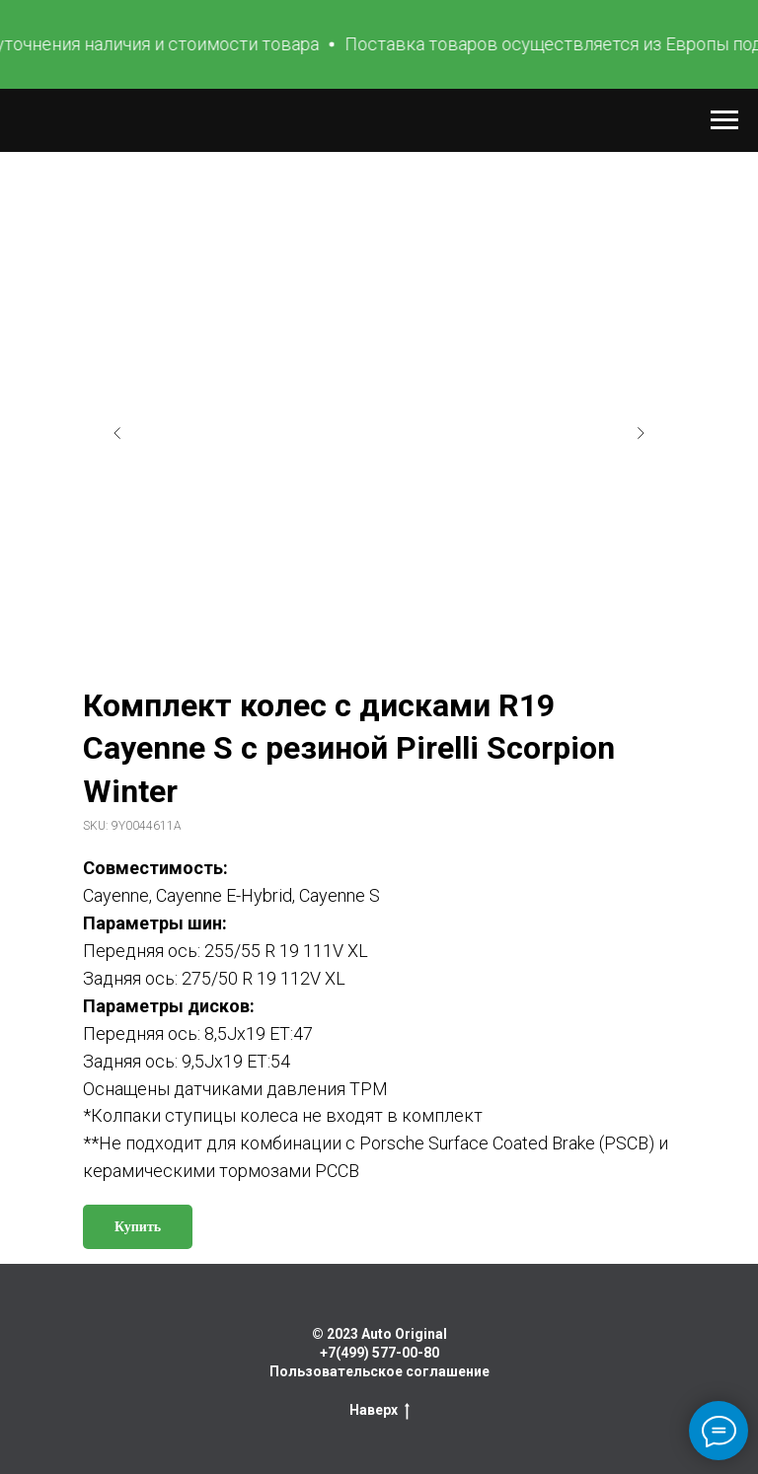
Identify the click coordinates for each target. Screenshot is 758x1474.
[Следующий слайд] (640, 433)
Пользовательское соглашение (379, 1371)
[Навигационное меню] (724, 120)
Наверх (379, 1411)
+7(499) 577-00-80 (379, 1353)
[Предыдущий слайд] (117, 433)
